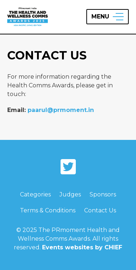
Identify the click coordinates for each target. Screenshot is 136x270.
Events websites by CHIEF (82, 247)
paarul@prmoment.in (61, 110)
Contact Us (100, 210)
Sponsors (103, 194)
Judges (70, 194)
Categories (35, 194)
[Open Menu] (107, 16)
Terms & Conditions (47, 210)
